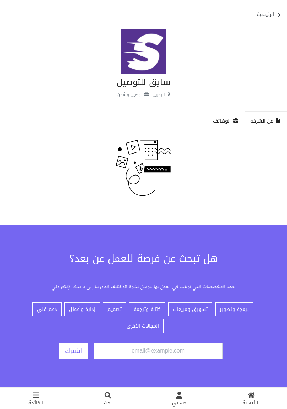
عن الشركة (265, 121)
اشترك (73, 351)
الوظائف (226, 121)
